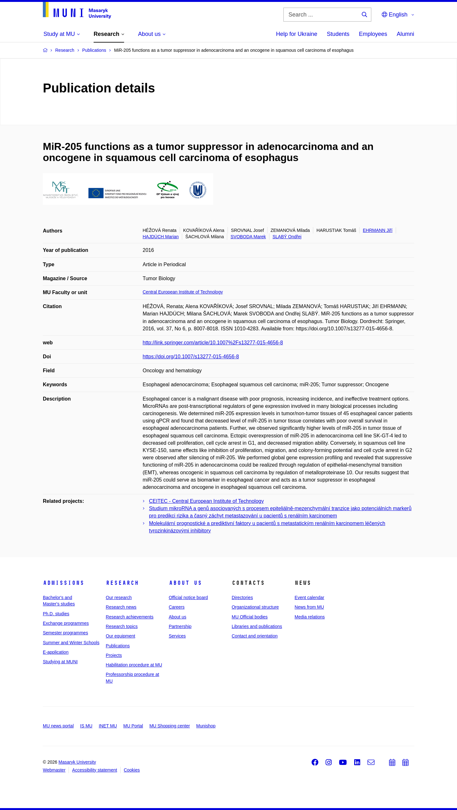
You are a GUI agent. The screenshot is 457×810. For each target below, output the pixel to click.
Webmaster (54, 770)
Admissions (63, 582)
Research (122, 582)
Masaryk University (77, 762)
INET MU (108, 725)
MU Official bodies (250, 616)
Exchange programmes (66, 623)
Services (177, 635)
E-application (56, 652)
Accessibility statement (94, 770)
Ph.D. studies (56, 613)
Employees (373, 34)
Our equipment (120, 635)
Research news (121, 607)
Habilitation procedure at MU (134, 664)
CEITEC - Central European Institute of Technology (206, 501)
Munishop (205, 725)
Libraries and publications (257, 626)
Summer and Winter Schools (71, 642)
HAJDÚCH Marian (161, 236)
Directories (242, 597)
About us (185, 582)
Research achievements (129, 616)
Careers (177, 607)
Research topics (121, 626)
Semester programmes (65, 632)
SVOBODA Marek (248, 236)
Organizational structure (255, 607)
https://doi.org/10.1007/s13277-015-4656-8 (191, 356)
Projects (114, 655)
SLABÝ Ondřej (287, 236)
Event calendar (309, 597)
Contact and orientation (255, 635)
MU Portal (133, 725)
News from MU (309, 607)
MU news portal (58, 725)
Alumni (405, 34)
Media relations (310, 616)
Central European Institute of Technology (183, 291)
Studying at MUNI (60, 661)
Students (338, 34)
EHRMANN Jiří (377, 230)
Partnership (180, 626)
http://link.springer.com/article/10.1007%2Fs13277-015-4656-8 (213, 342)
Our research (119, 597)
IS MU (86, 725)
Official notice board (188, 597)
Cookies (132, 770)
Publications (118, 645)
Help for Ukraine (296, 34)
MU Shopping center (169, 725)
